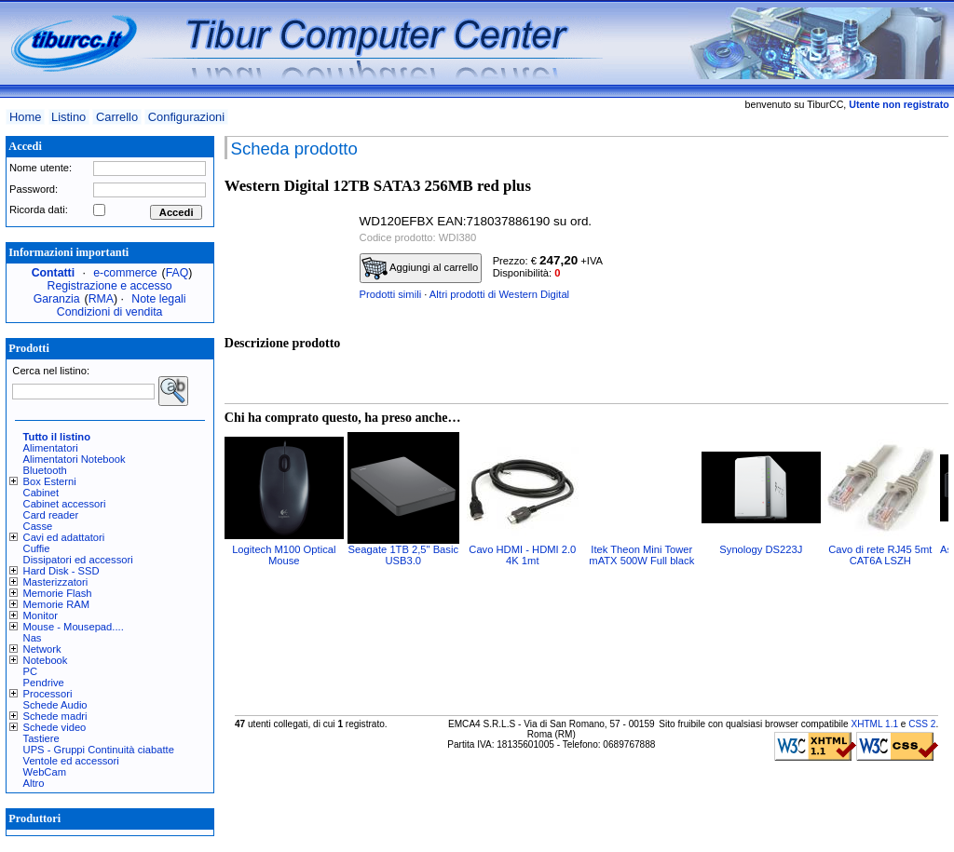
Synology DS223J (760, 549)
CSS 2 (921, 724)
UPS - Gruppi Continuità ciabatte (98, 749)
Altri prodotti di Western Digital (499, 294)
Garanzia (57, 298)
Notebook (45, 660)
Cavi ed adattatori (64, 537)
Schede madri (55, 716)
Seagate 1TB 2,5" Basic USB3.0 (403, 555)
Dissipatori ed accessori (78, 559)
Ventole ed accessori (71, 760)
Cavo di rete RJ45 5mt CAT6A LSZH (880, 555)
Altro (34, 783)
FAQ (177, 272)
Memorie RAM (56, 604)
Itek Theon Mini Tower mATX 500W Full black (641, 555)
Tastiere (41, 738)
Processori (48, 693)
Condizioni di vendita (110, 311)
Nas (32, 637)
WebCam (44, 772)
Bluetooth (45, 470)
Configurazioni (186, 117)
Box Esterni (49, 481)
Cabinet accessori (64, 503)
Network (42, 649)
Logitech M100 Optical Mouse (283, 555)
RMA (101, 298)
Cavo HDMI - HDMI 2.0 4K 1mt (522, 555)
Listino (68, 117)
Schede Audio (55, 704)
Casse (38, 526)
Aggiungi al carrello (420, 268)
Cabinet (41, 492)
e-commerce (125, 272)
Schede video (55, 727)
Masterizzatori (56, 582)
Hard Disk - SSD (61, 570)
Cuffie (36, 548)
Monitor (40, 615)
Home (25, 117)
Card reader (51, 515)
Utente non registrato (898, 104)
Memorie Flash (57, 593)
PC (30, 671)
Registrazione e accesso (110, 285)
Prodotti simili (391, 294)
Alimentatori (50, 447)
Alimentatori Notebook (74, 459)
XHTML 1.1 (874, 724)
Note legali (158, 298)
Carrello (117, 117)
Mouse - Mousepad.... (73, 626)
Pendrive (43, 682)
